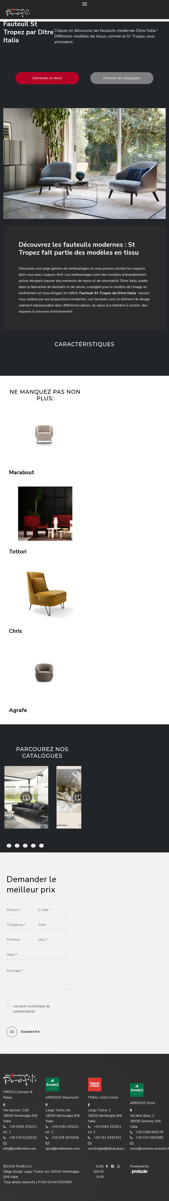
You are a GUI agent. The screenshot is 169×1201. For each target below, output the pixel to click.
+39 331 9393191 (104, 1137)
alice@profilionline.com (63, 1145)
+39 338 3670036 (62, 1137)
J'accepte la (31, 1009)
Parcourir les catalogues (121, 78)
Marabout (21, 472)
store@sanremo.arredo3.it (148, 1145)
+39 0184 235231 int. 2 (62, 1129)
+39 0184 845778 (146, 1132)
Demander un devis (47, 78)
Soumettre (23, 1032)
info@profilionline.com (19, 1145)
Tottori (18, 551)
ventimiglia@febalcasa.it (106, 1145)
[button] (74, 358)
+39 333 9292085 (146, 1137)
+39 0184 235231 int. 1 (20, 1129)
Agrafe (18, 710)
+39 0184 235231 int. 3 (104, 1129)
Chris (15, 631)
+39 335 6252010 (20, 1137)
